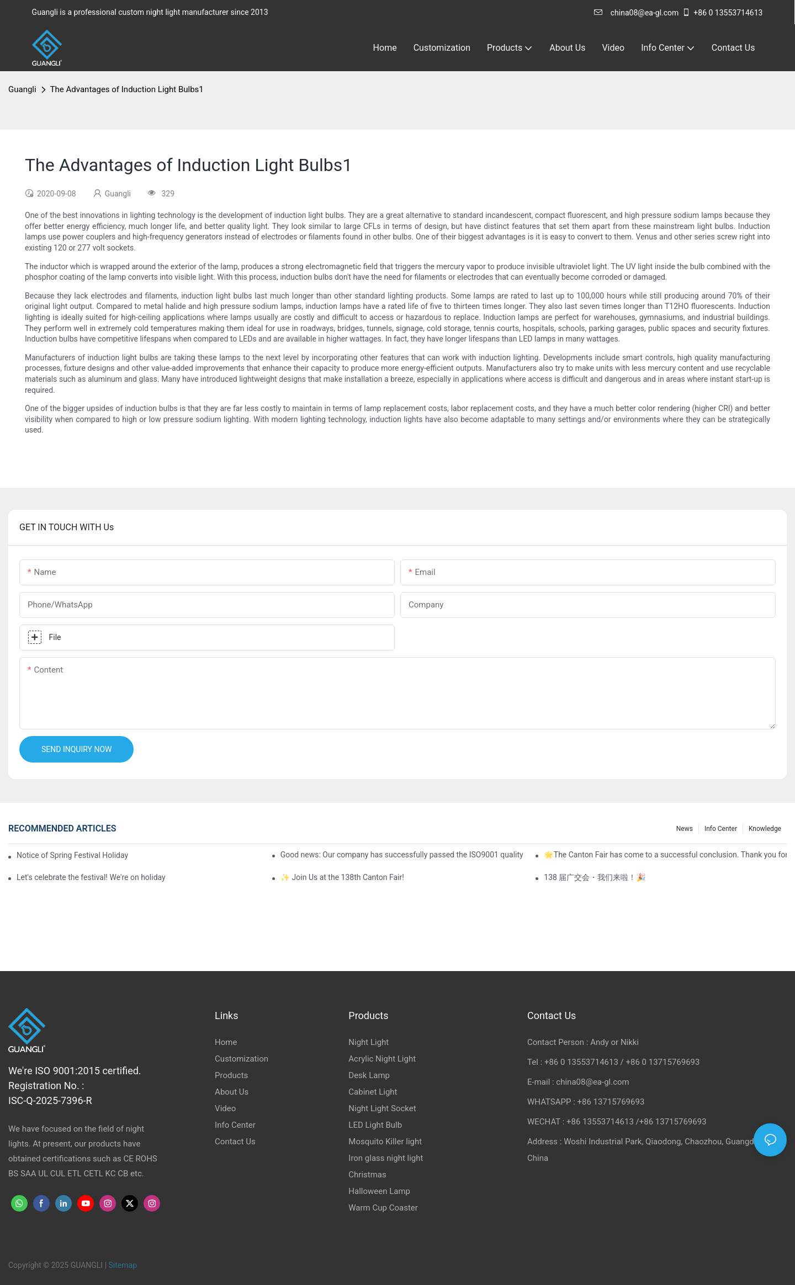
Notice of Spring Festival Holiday (72, 855)
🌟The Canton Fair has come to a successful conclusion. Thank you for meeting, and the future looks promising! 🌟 (665, 854)
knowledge (765, 829)
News (684, 829)
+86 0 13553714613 (722, 12)
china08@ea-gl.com (636, 12)
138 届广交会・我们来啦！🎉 (595, 877)
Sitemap (123, 1265)
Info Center (720, 829)
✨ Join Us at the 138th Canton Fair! (342, 877)
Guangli (22, 89)
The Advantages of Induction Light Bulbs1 (127, 89)
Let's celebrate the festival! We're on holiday (91, 877)
